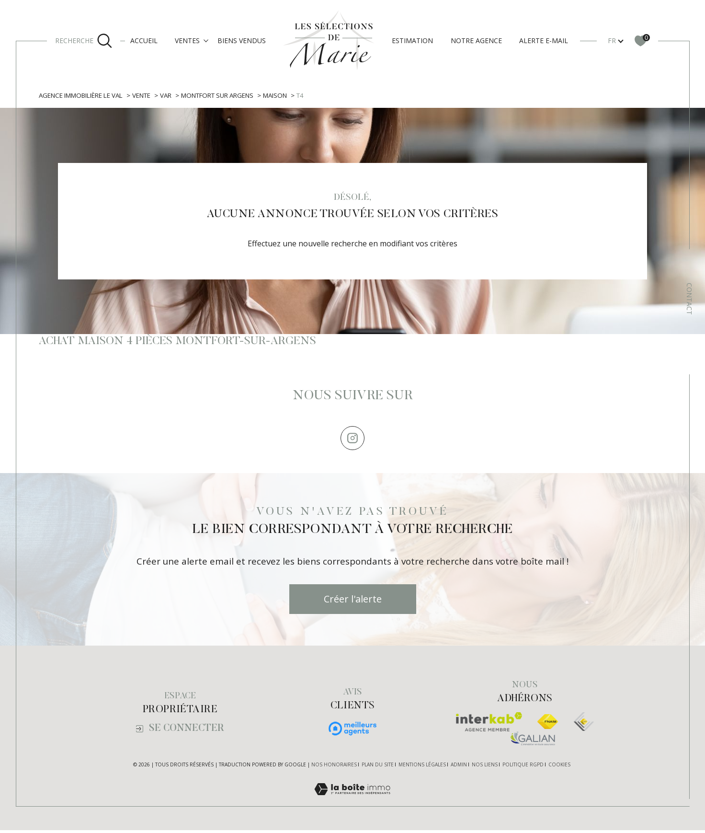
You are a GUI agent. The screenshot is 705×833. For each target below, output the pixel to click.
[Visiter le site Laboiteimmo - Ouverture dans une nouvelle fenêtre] (352, 803)
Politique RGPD (523, 767)
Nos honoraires (334, 767)
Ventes (187, 40)
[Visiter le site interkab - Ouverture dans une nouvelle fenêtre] (489, 724)
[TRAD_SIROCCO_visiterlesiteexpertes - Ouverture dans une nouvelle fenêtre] (584, 725)
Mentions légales (422, 767)
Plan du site (378, 767)
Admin (459, 767)
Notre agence (476, 40)
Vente (145, 95)
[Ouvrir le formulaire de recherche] (84, 41)
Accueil (144, 40)
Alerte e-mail (543, 40)
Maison (285, 95)
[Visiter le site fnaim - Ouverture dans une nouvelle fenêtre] (547, 724)
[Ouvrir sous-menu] (206, 40)
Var (171, 95)
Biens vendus (241, 40)
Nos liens (485, 767)
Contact (689, 299)
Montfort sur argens (225, 95)
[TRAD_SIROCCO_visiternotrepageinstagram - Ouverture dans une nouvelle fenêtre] (352, 440)
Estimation (412, 40)
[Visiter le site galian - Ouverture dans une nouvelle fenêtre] (533, 741)
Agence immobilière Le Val (82, 95)
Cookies (559, 768)
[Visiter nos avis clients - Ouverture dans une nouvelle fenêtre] (352, 731)
